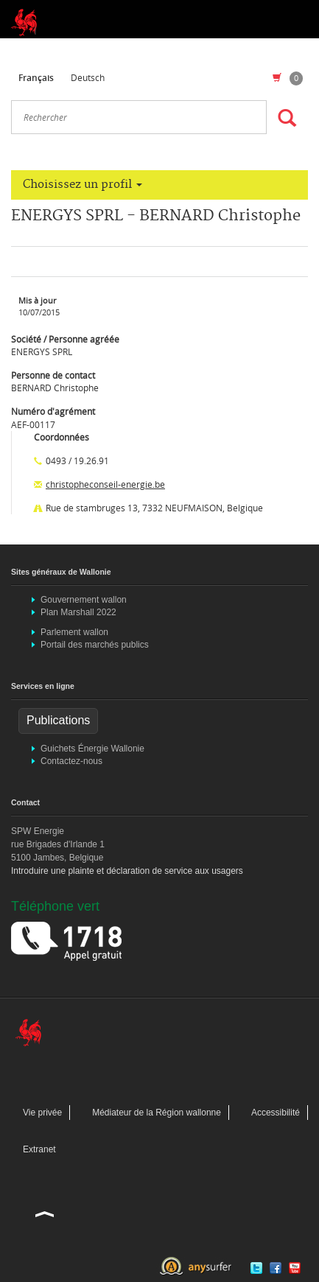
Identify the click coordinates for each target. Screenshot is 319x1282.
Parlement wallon (74, 632)
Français (36, 77)
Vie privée (42, 1112)
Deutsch (88, 77)
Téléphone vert (55, 906)
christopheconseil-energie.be (105, 484)
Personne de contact (53, 375)
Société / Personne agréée (65, 339)
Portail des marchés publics (95, 645)
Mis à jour (37, 300)
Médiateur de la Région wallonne (156, 1112)
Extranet (39, 1149)
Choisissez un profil (82, 185)
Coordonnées (61, 437)
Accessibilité (275, 1112)
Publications (58, 720)
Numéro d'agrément (53, 411)
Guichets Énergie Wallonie (92, 748)
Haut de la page (44, 1213)
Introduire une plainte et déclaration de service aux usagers (127, 871)
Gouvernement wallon (84, 600)
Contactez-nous (71, 761)
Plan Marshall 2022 (78, 612)
